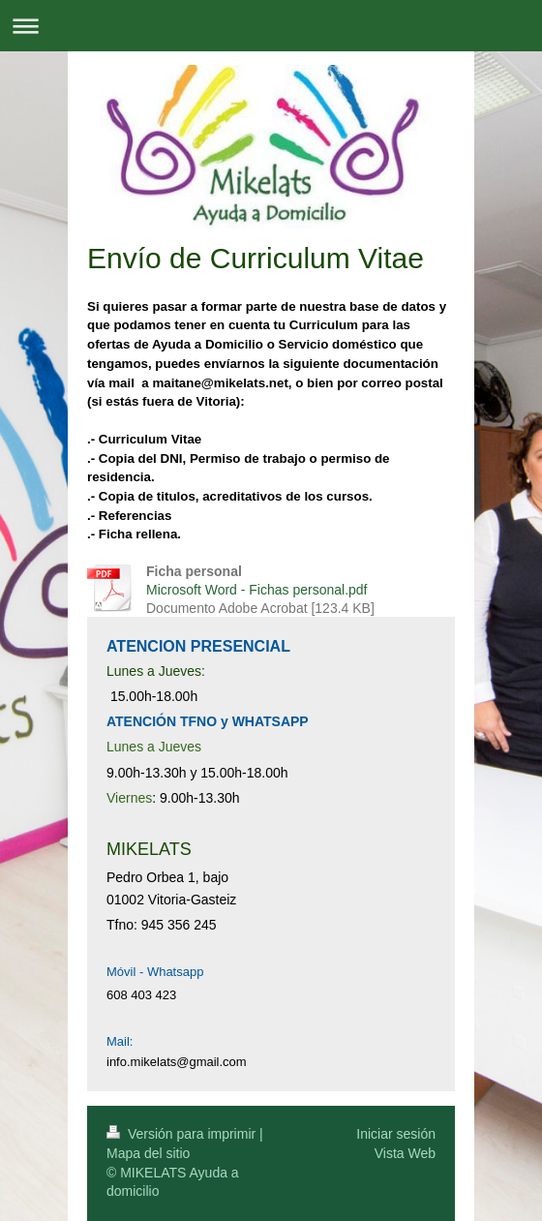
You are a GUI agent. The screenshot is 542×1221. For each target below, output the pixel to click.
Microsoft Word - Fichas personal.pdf (257, 589)
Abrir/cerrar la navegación (271, 25)
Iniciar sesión (396, 1134)
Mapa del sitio (148, 1153)
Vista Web (405, 1153)
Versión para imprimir (182, 1134)
